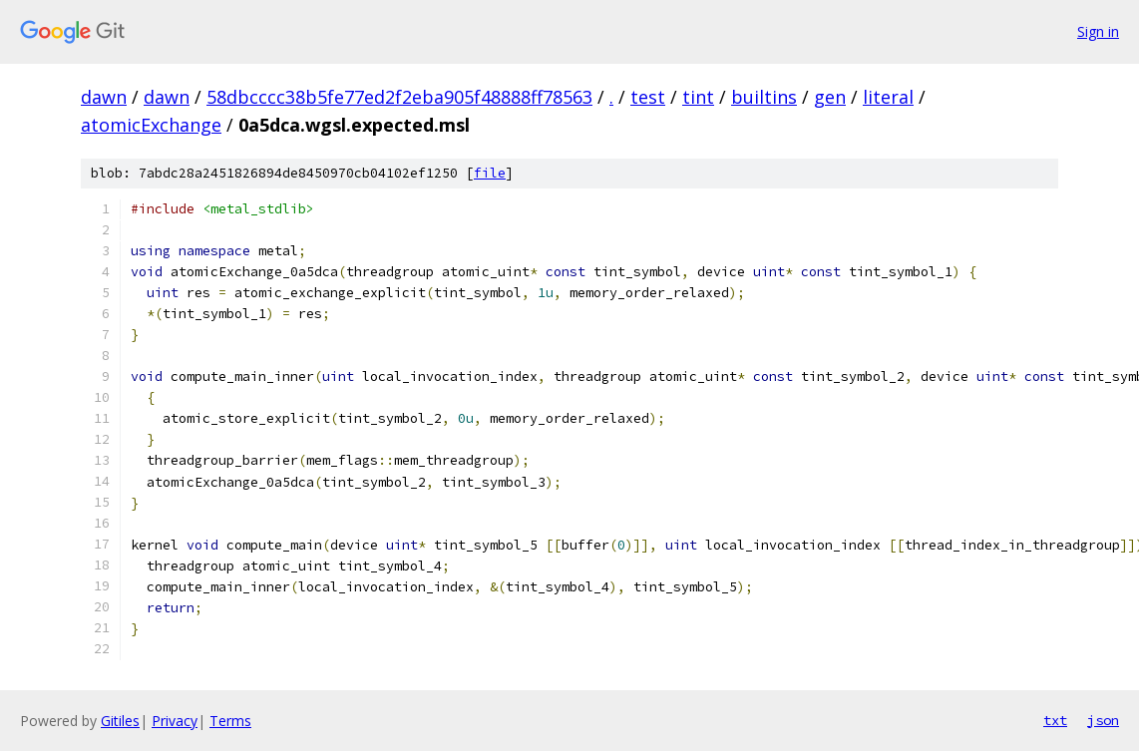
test (647, 97)
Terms (230, 720)
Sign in (1098, 31)
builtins (764, 97)
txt (1055, 720)
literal (888, 97)
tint (698, 97)
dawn (104, 97)
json (1103, 720)
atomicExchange (151, 125)
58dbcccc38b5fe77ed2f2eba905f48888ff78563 (399, 97)
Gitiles (120, 720)
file (490, 173)
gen (830, 97)
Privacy (174, 720)
